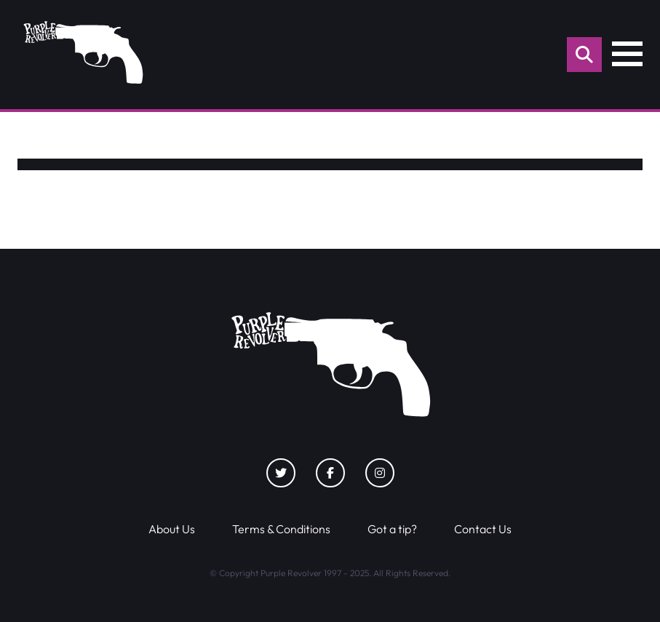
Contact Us (483, 529)
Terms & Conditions (281, 529)
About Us (171, 529)
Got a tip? (392, 529)
